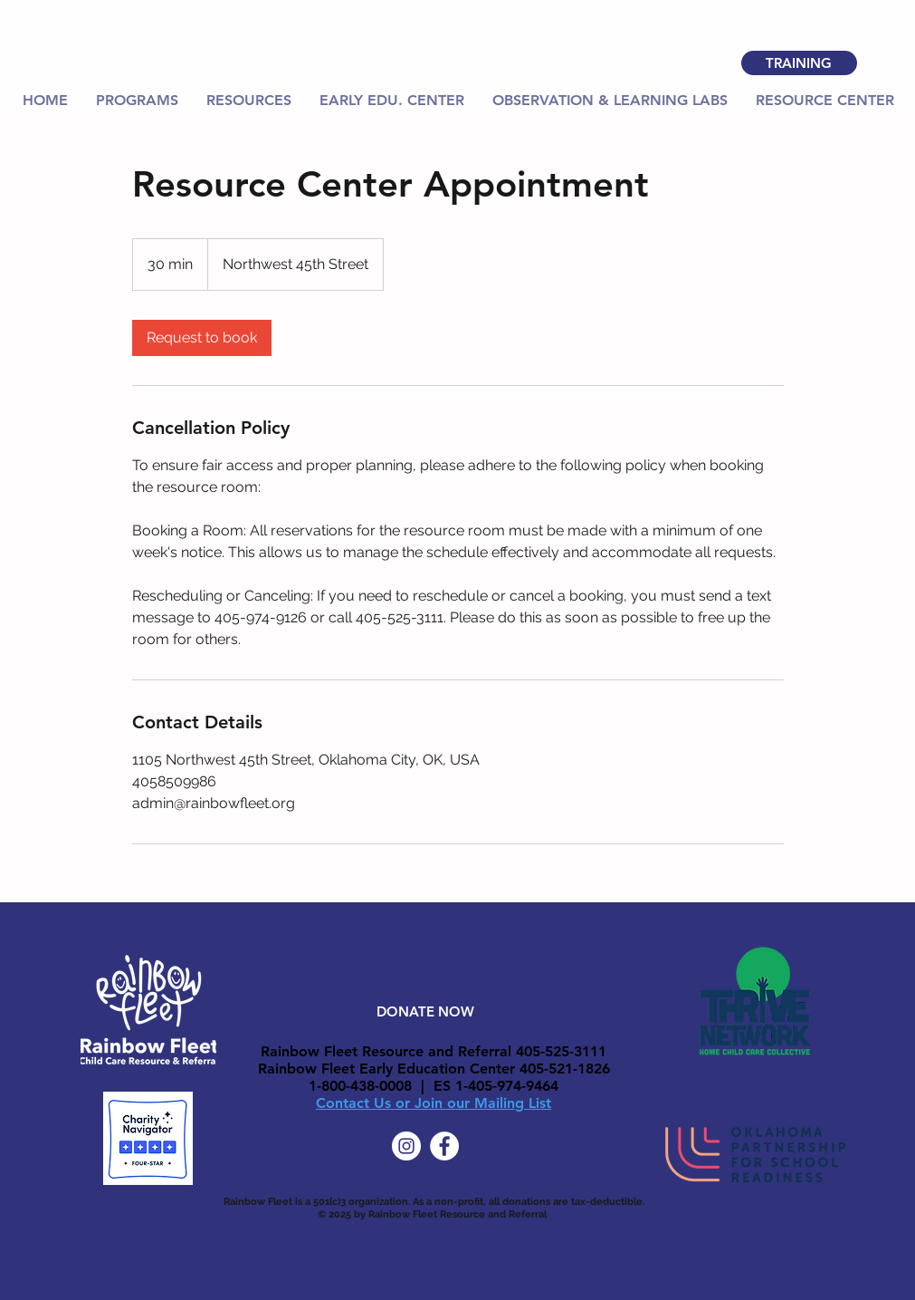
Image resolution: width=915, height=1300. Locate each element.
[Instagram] (406, 1145)
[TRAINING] (799, 63)
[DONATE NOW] (425, 1011)
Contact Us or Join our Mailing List (433, 1103)
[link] (202, 338)
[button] (249, 100)
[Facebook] (444, 1145)
